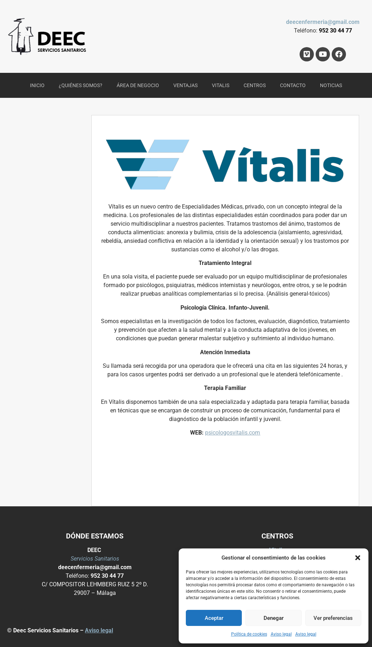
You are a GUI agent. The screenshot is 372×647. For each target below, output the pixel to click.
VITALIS (220, 85)
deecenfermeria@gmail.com (323, 22)
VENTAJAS (185, 85)
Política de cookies (249, 634)
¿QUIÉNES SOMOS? (80, 85)
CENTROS (255, 85)
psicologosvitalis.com (232, 432)
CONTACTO (293, 85)
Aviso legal (281, 634)
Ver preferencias (333, 618)
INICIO (37, 85)
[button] (357, 557)
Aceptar (214, 618)
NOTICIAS (331, 85)
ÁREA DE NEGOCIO (138, 85)
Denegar (274, 618)
